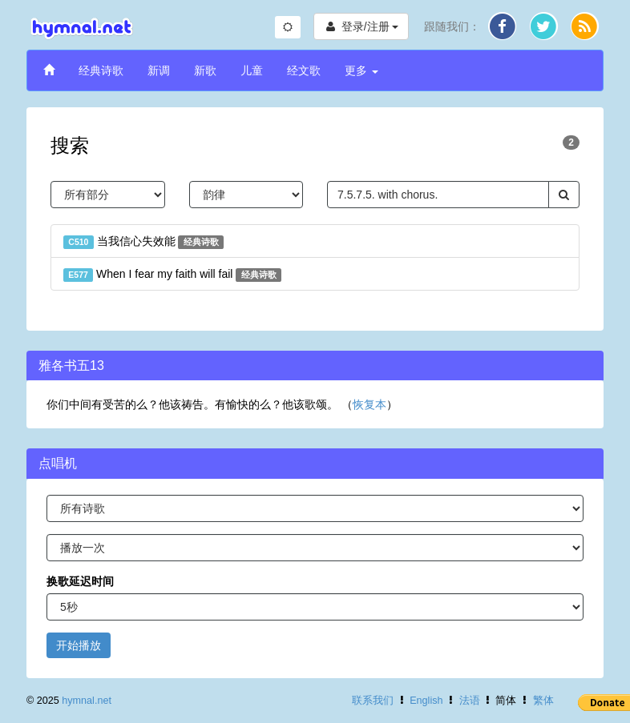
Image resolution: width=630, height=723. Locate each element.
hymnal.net (86, 700)
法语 (469, 700)
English (426, 700)
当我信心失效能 (143, 242)
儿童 (251, 70)
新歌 (205, 70)
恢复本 (369, 404)
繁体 (543, 700)
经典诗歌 (101, 70)
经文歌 (304, 70)
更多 (361, 70)
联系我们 (373, 700)
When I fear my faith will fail (172, 274)
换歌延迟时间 (80, 581)
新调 (158, 70)
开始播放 (78, 645)
